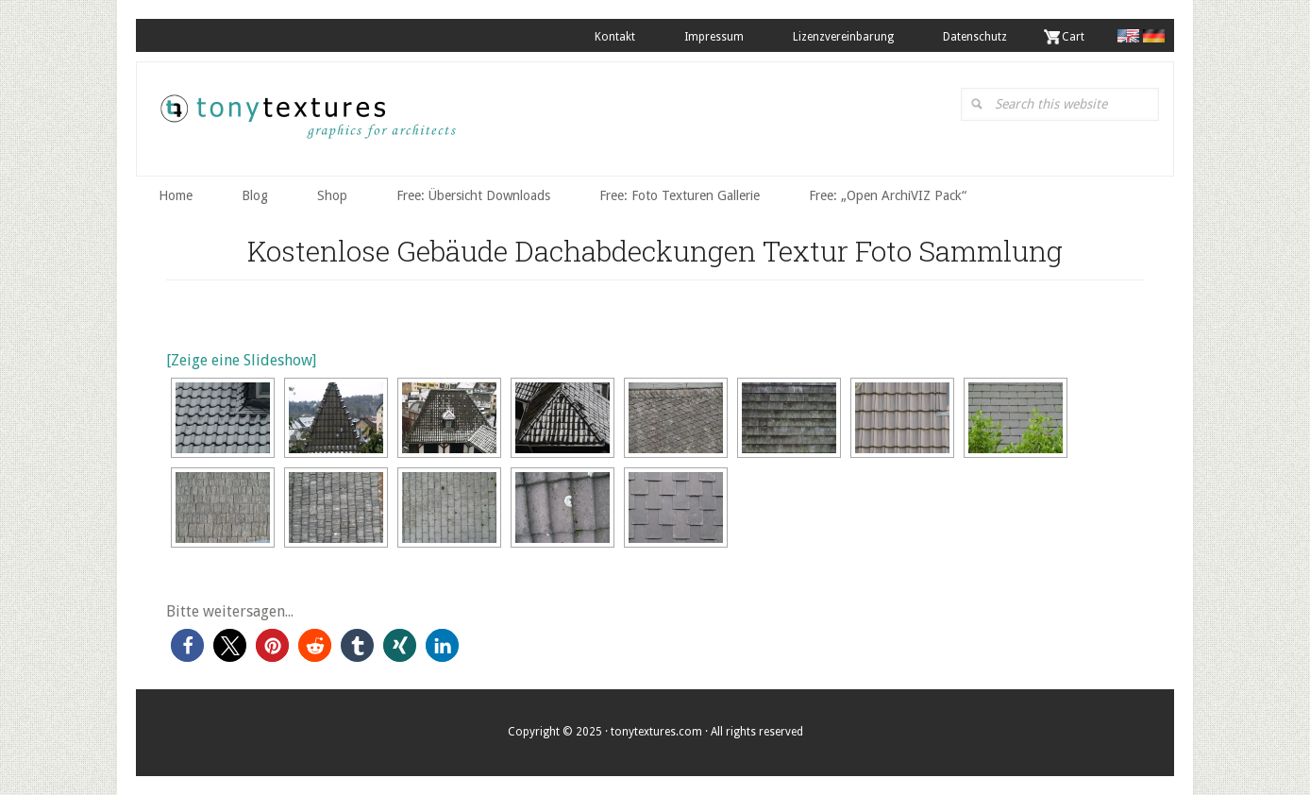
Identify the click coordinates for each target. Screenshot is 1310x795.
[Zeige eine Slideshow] (241, 360)
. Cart (1070, 36)
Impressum (714, 36)
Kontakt (615, 36)
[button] (187, 645)
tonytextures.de (307, 124)
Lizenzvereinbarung (843, 36)
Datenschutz (975, 36)
